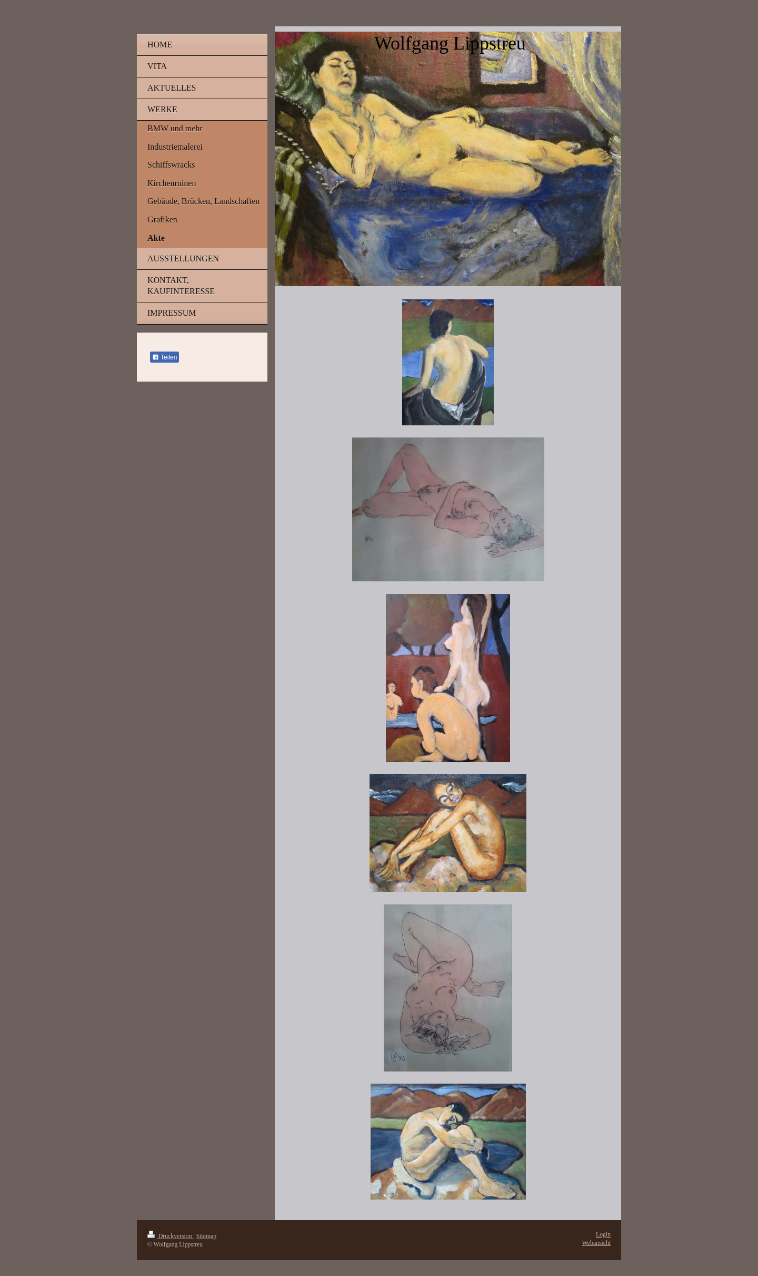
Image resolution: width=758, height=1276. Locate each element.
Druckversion (170, 1236)
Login (603, 1234)
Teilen (164, 357)
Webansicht (596, 1243)
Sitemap (206, 1236)
